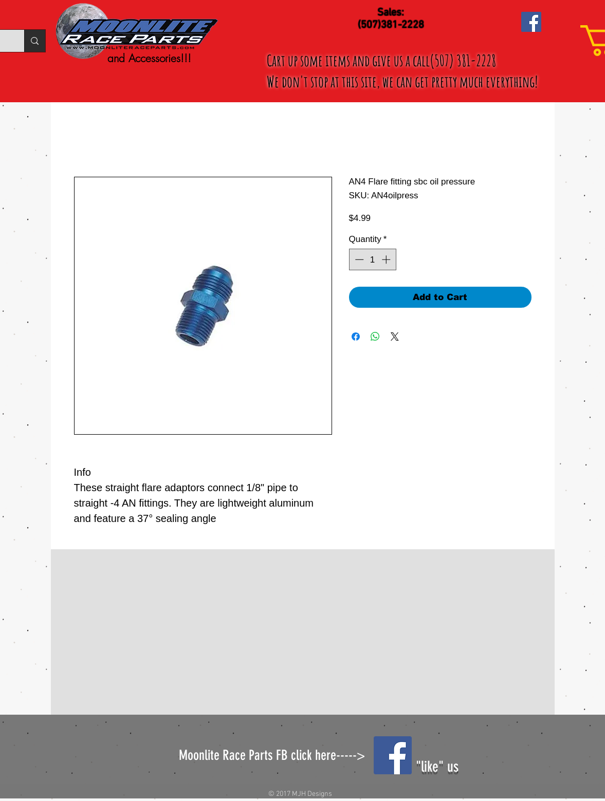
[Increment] (387, 259)
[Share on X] (395, 336)
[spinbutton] (372, 259)
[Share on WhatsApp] (375, 336)
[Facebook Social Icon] (531, 22)
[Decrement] (358, 259)
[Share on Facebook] (356, 336)
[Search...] (34, 41)
